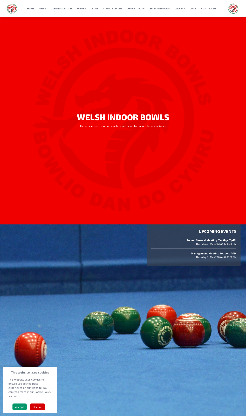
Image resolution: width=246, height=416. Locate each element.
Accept (19, 406)
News (42, 8)
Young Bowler (112, 8)
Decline (37, 406)
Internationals (159, 8)
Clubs (94, 8)
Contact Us (208, 8)
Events (81, 8)
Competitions (136, 8)
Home (30, 8)
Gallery (180, 8)
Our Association (61, 8)
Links (193, 8)
